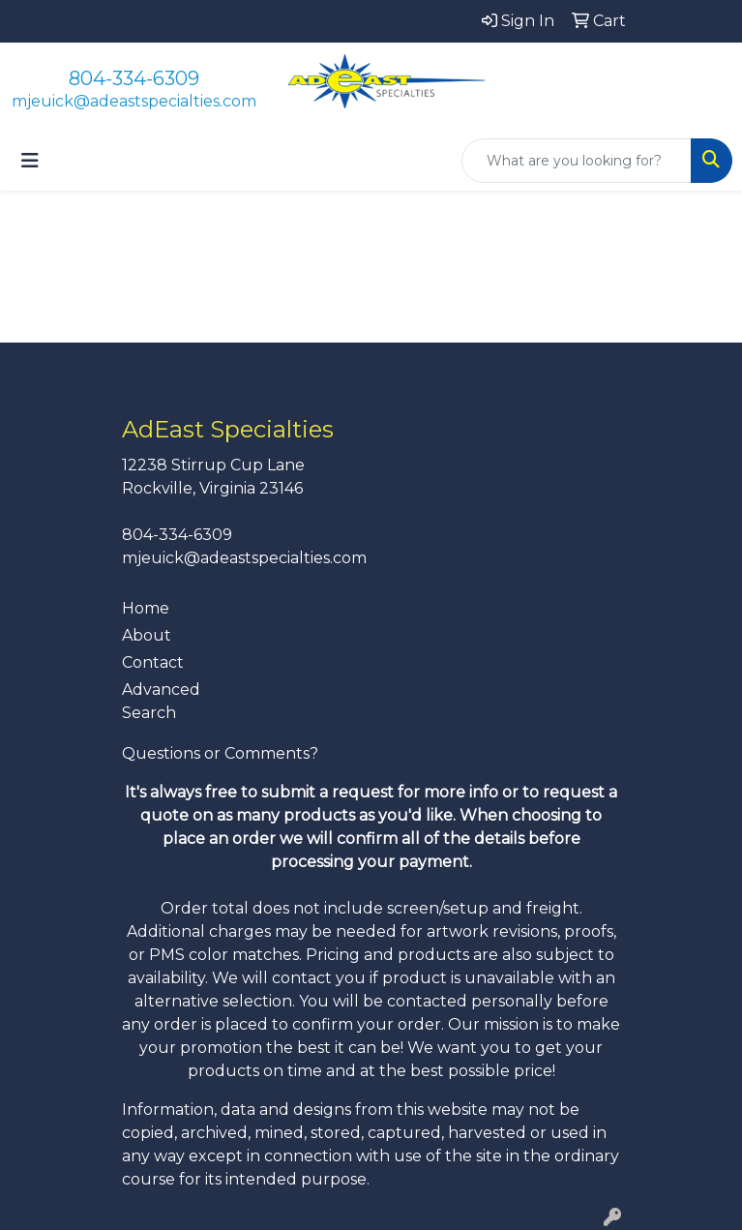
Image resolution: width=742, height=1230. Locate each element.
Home (145, 608)
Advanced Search (161, 701)
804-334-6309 (134, 78)
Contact (153, 662)
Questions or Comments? (220, 753)
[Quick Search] (576, 160)
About (146, 635)
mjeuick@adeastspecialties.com (134, 101)
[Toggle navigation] (30, 160)
